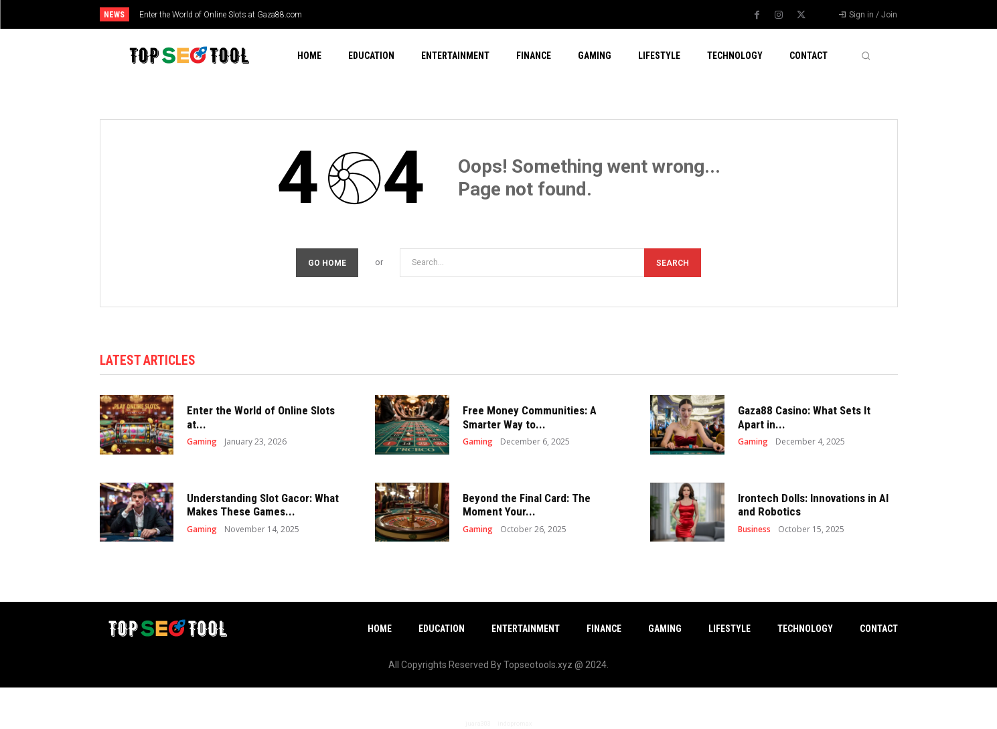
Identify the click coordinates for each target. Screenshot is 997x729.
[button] (865, 55)
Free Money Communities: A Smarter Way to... (530, 419)
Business (754, 531)
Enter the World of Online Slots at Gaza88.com (220, 14)
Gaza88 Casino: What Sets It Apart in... (804, 419)
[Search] (672, 262)
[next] (543, 14)
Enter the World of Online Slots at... (261, 419)
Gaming (202, 444)
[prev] (522, 14)
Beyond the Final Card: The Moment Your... (527, 506)
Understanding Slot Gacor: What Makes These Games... (263, 506)
